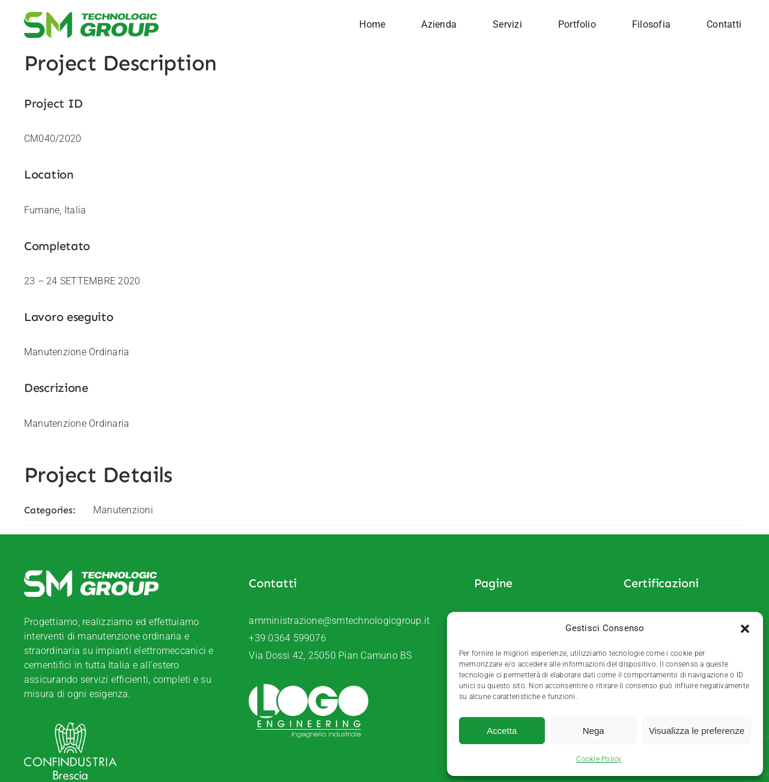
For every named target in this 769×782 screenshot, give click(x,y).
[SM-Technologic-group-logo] (91, 16)
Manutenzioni (123, 510)
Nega (593, 730)
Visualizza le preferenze (696, 730)
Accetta (502, 730)
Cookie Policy (598, 759)
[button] (745, 629)
